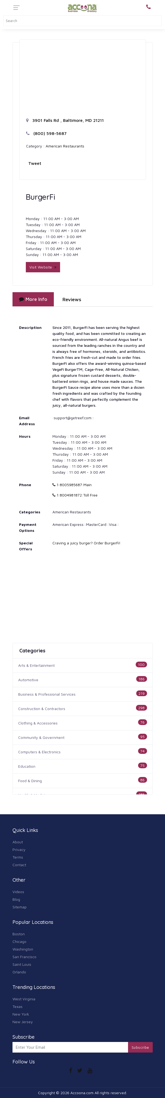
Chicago (19, 941)
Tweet (34, 163)
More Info (33, 299)
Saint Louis (22, 964)
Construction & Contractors (41, 708)
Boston (19, 934)
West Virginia (24, 999)
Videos (18, 891)
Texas (18, 1006)
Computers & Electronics (39, 752)
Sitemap (20, 907)
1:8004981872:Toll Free (75, 495)
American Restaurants (65, 146)
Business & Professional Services (47, 694)
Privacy (19, 849)
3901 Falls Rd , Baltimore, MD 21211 (65, 120)
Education (26, 766)
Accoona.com (82, 1092)
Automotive (28, 679)
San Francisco (24, 956)
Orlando (19, 972)
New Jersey (23, 1021)
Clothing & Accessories (38, 723)
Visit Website (43, 267)
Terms (18, 857)
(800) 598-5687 (46, 133)
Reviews (72, 299)
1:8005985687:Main (72, 484)
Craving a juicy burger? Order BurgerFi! (86, 543)
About (18, 842)
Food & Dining (30, 780)
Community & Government (41, 737)
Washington (23, 949)
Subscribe (140, 1047)
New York (21, 1014)
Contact (19, 864)
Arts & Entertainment (36, 665)
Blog (16, 899)
